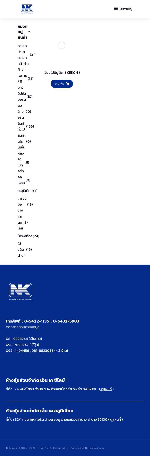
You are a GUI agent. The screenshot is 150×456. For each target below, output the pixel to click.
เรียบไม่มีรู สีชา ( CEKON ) (62, 72)
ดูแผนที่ (106, 389)
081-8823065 (42, 350)
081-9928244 (17, 338)
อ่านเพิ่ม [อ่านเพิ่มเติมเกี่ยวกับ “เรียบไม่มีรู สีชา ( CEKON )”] (61, 83)
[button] (123, 8)
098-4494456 (17, 350)
